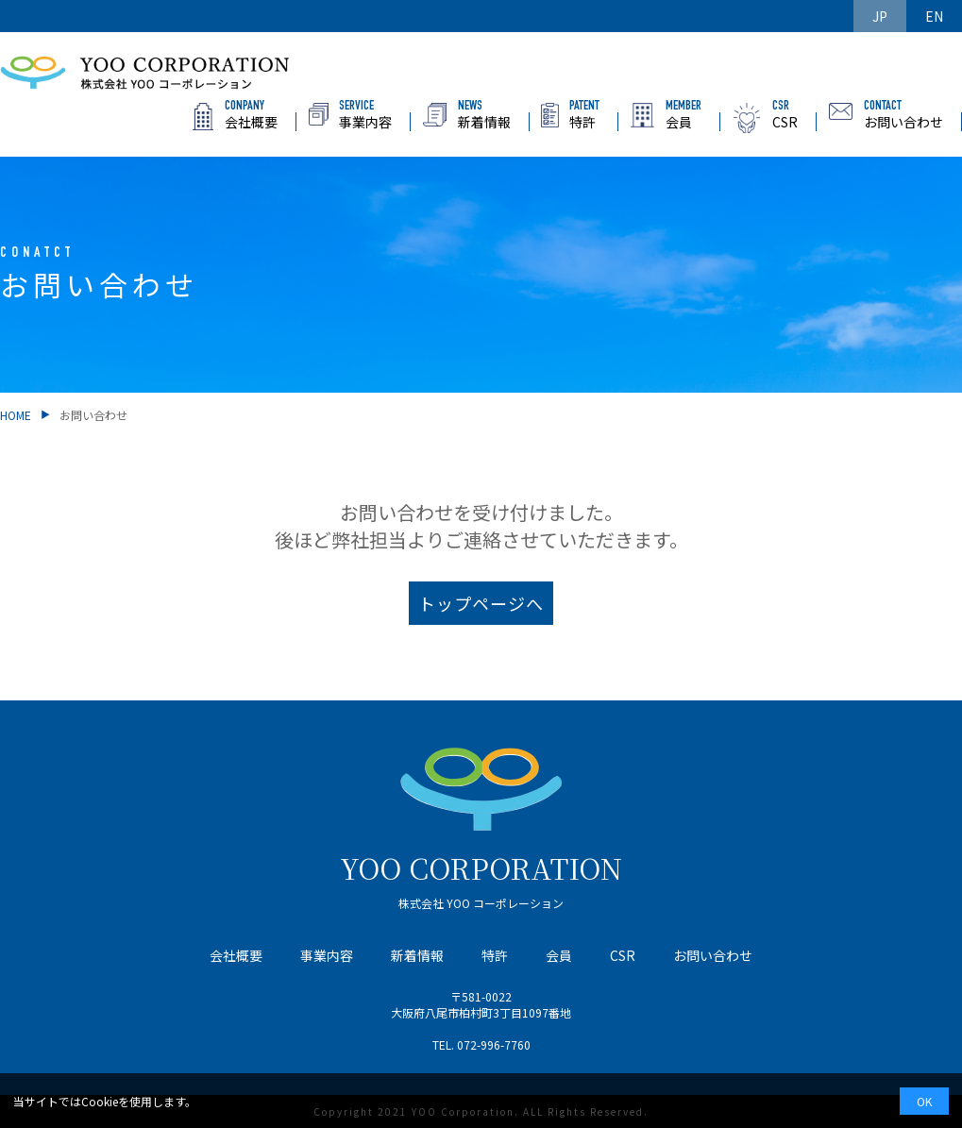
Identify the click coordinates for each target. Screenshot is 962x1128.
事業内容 (326, 955)
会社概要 (236, 955)
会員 (559, 955)
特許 (494, 955)
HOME (15, 420)
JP (879, 16)
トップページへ (481, 608)
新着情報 (417, 955)
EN (934, 16)
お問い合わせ (712, 955)
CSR (622, 955)
